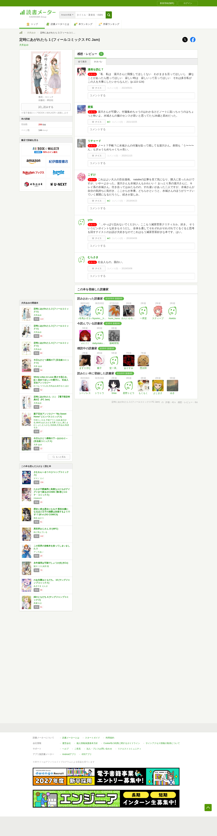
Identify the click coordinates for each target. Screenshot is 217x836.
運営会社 (66, 743)
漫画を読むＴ (96, 69)
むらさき (93, 257)
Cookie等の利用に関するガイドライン (122, 743)
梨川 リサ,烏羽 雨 (41, 566)
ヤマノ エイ (39, 478)
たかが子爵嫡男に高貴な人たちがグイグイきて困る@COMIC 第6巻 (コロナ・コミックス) (52, 492)
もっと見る (59, 457)
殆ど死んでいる (40, 532)
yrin (90, 219)
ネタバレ (98, 61)
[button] (109, 14)
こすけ (92, 174)
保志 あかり (39, 518)
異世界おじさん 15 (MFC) (46, 529)
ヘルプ (65, 749)
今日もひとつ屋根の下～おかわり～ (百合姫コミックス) (51, 439)
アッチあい (38, 552)
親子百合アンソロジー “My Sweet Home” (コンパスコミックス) (50, 415)
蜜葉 (90, 106)
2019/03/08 (127, 268)
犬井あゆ (31, 32)
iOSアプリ (87, 754)
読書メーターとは (70, 738)
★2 (108, 201)
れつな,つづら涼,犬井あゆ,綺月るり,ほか (51, 386)
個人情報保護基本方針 (87, 743)
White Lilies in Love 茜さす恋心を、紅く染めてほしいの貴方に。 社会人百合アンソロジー (51, 380)
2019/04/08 (131, 238)
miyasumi (38, 498)
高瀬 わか (38, 603)
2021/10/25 (131, 122)
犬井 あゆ (38, 366)
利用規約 (110, 738)
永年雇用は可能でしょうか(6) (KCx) (51, 563)
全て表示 (82, 61)
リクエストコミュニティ (129, 749)
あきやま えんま (41, 586)
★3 (108, 122)
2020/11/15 (127, 156)
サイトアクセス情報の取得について (163, 743)
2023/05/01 (127, 88)
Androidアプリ (69, 754)
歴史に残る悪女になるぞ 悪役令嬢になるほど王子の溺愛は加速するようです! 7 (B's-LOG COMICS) (52, 512)
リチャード (94, 140)
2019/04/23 (131, 201)
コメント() (112, 88)
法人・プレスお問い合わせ (99, 749)
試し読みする (45, 107)
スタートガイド (92, 738)
